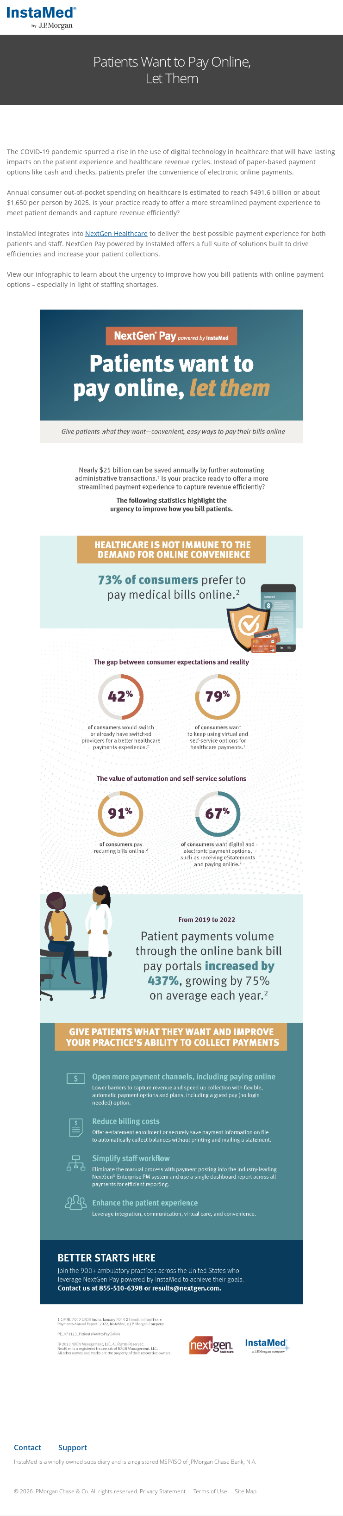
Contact (27, 1447)
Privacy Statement (163, 1491)
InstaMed (41, 18)
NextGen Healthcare (116, 233)
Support (72, 1447)
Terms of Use (210, 1491)
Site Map (245, 1491)
